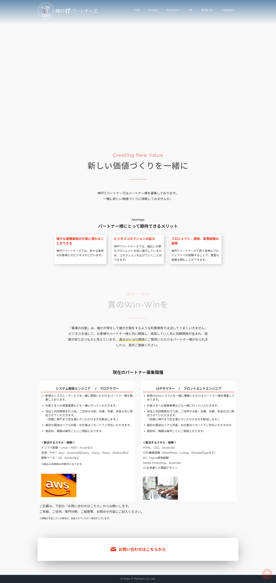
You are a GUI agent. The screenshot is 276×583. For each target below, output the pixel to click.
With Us (207, 10)
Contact (228, 10)
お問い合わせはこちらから (138, 549)
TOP (137, 10)
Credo (153, 10)
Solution (173, 10)
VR (190, 10)
